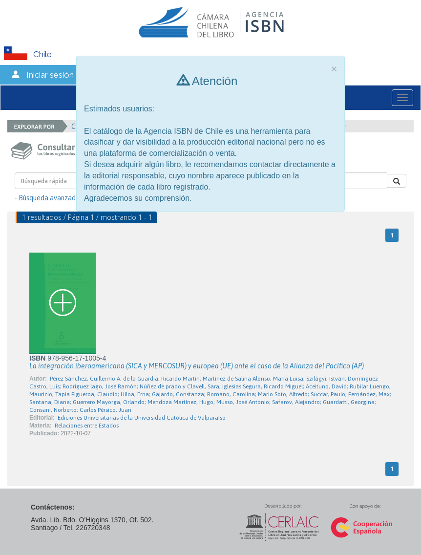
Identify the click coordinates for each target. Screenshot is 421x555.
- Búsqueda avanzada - (49, 198)
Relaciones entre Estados (87, 425)
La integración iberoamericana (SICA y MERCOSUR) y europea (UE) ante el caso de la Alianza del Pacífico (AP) (196, 366)
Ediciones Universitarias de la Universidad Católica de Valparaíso (142, 417)
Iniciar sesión (50, 75)
